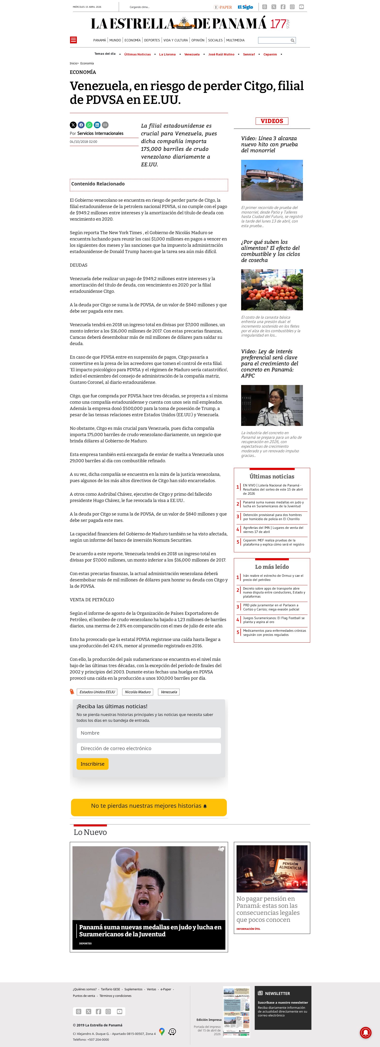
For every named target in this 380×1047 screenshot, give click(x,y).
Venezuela (192, 54)
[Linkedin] (97, 124)
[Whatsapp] (89, 124)
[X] (273, 7)
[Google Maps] (162, 1031)
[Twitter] (73, 124)
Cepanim (270, 54)
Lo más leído (272, 566)
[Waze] (172, 1031)
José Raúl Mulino (221, 54)
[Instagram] (292, 7)
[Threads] (264, 7)
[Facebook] (283, 7)
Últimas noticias (272, 476)
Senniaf (249, 54)
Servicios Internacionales (100, 133)
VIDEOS (272, 121)
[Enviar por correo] (105, 124)
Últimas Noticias (137, 54)
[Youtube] (301, 7)
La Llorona (167, 54)
